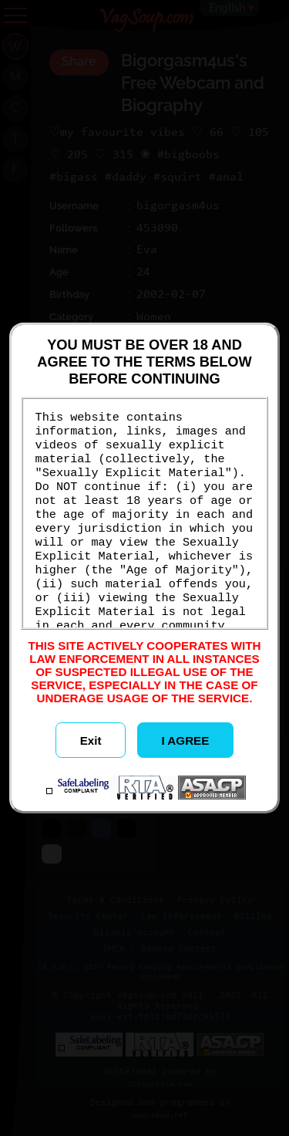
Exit (91, 740)
